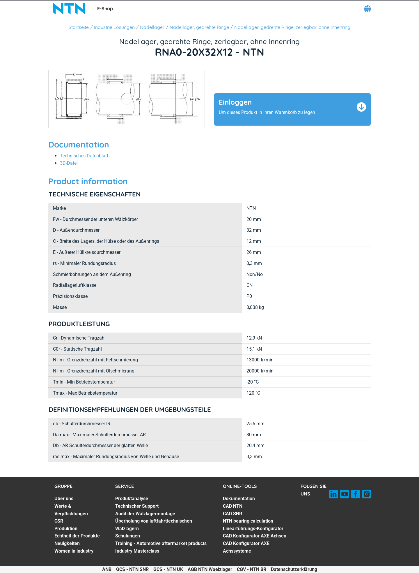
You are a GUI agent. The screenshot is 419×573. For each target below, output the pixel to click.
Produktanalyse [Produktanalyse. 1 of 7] (131, 498)
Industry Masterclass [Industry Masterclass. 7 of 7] (137, 551)
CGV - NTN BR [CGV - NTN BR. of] (251, 569)
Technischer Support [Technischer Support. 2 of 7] (137, 506)
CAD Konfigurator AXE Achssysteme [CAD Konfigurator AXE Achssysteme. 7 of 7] (246, 547)
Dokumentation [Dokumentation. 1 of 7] (239, 498)
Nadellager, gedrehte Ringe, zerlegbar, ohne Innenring (292, 27)
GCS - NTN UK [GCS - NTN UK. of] (168, 569)
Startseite (79, 27)
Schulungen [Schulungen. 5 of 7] (127, 536)
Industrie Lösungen (114, 27)
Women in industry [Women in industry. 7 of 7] (73, 551)
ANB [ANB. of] (106, 569)
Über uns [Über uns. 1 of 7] (63, 498)
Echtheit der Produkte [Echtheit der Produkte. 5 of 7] (77, 536)
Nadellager (152, 27)
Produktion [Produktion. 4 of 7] (65, 528)
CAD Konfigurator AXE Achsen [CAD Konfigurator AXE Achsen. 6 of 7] (254, 536)
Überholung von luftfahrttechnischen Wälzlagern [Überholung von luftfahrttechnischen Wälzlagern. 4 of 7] (153, 524)
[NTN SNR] (69, 9)
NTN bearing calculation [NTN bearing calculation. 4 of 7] (248, 521)
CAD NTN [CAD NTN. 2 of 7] (232, 506)
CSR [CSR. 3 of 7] (58, 521)
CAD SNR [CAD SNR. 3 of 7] (232, 513)
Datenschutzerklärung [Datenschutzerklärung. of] (294, 569)
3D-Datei (69, 163)
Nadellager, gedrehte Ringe (199, 27)
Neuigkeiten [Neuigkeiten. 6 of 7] (67, 543)
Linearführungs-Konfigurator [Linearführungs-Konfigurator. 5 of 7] (253, 528)
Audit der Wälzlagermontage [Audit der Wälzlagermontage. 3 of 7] (145, 513)
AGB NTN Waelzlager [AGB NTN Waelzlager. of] (210, 569)
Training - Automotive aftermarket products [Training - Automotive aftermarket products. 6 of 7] (161, 543)
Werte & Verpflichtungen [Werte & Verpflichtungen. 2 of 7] (71, 509)
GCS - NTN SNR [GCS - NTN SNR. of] (132, 569)
